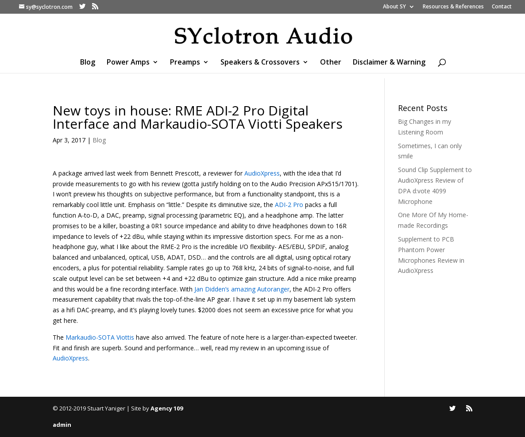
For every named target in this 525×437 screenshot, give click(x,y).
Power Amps (128, 63)
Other (330, 63)
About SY (394, 7)
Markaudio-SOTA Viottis (100, 337)
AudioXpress (262, 173)
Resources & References (453, 7)
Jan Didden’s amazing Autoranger (242, 289)
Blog (87, 63)
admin (62, 425)
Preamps (185, 63)
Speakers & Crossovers (260, 63)
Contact (502, 7)
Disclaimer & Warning (389, 63)
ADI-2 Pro (289, 204)
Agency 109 (167, 408)
